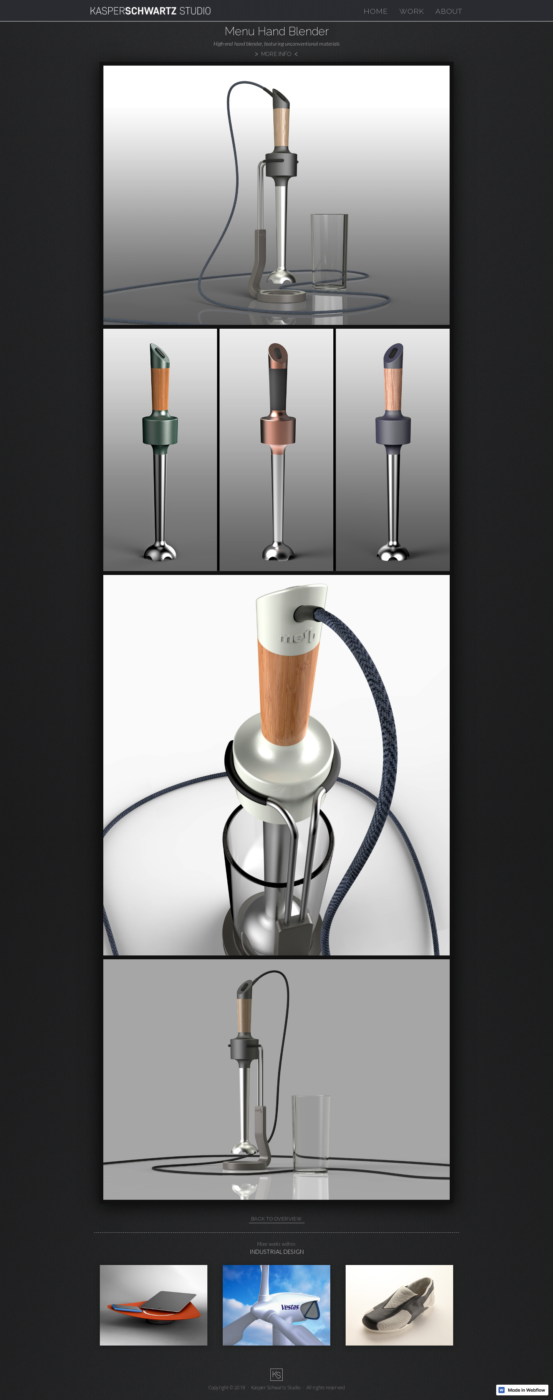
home (376, 11)
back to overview (276, 1219)
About (448, 11)
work (411, 11)
